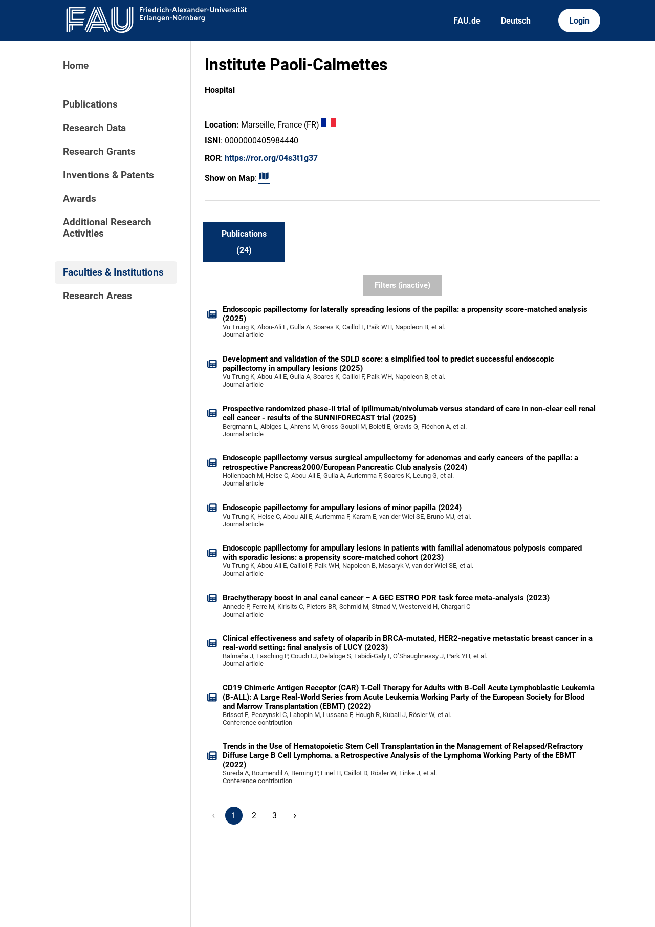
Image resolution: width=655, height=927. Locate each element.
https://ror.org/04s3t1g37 (271, 158)
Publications (90, 104)
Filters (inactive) (402, 285)
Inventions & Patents (108, 175)
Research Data (94, 128)
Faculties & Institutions (113, 272)
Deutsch (516, 21)
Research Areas (97, 296)
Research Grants (99, 151)
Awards (79, 198)
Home (76, 65)
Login (579, 21)
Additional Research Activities (107, 228)
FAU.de (467, 21)
